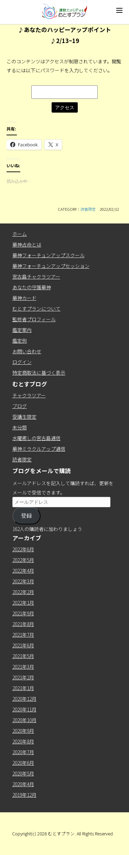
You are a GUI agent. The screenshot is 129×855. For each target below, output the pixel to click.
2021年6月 (23, 645)
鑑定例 (19, 340)
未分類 (19, 427)
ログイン (22, 361)
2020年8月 (23, 741)
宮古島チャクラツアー (36, 276)
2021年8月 (23, 624)
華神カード (24, 297)
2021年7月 (23, 634)
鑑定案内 (22, 329)
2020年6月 (23, 762)
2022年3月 (23, 581)
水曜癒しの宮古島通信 (36, 438)
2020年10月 (24, 720)
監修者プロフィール (34, 319)
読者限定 (88, 209)
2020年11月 (24, 709)
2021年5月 (23, 656)
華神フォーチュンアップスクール (48, 255)
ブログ (19, 406)
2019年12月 (24, 794)
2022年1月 (23, 602)
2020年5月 (23, 773)
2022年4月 (23, 570)
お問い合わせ (26, 351)
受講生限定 (24, 416)
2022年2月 (23, 591)
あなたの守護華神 (31, 287)
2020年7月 (23, 752)
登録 (26, 516)
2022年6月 (23, 549)
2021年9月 (23, 613)
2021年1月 (23, 688)
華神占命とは (26, 244)
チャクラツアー (29, 395)
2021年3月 (23, 666)
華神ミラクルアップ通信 (38, 448)
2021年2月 (23, 677)
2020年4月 (23, 784)
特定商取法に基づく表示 (38, 372)
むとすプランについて (36, 308)
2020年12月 (24, 698)
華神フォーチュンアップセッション (50, 265)
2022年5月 (23, 559)
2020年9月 (23, 730)
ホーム (19, 233)
